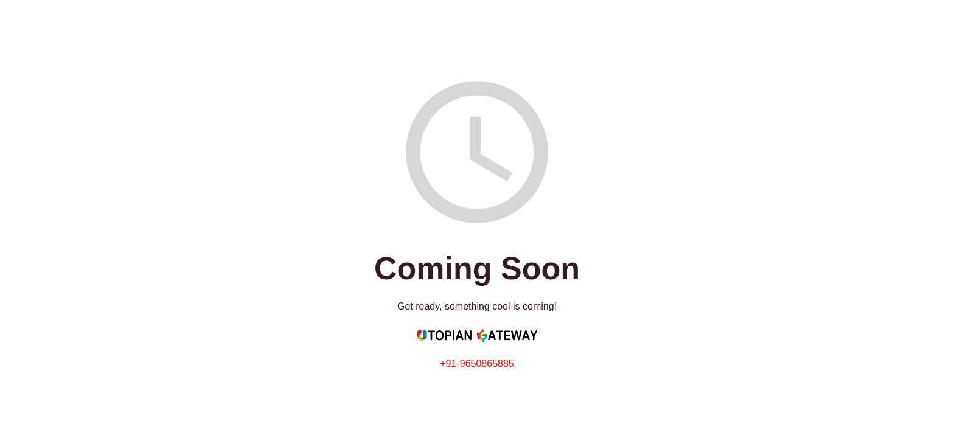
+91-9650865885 (477, 363)
